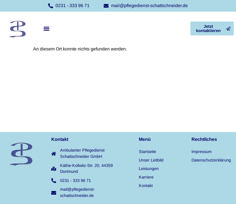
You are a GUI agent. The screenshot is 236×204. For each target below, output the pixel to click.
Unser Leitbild (151, 160)
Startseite (147, 151)
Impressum (202, 151)
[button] (46, 28)
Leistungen (149, 168)
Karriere (146, 177)
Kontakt (146, 185)
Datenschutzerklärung (211, 160)
